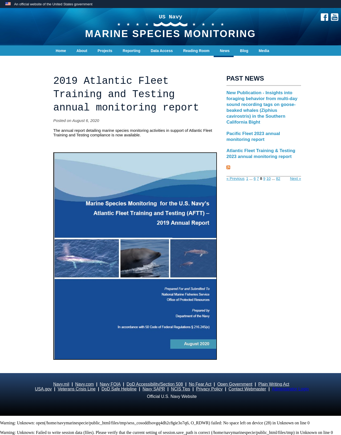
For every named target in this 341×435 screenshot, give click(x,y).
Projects (105, 51)
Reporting (131, 51)
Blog (244, 51)
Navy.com (84, 384)
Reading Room (196, 51)
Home (61, 51)
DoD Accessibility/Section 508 (155, 384)
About (81, 51)
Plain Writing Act (273, 384)
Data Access (162, 51)
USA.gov (43, 389)
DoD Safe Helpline (119, 389)
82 (278, 178)
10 (268, 178)
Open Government (235, 384)
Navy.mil (61, 384)
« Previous (235, 178)
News (225, 51)
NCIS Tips (180, 389)
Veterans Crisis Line (76, 389)
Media (264, 51)
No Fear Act (200, 384)
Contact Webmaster (247, 389)
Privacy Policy (209, 389)
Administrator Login (290, 389)
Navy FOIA (110, 384)
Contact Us (65, 61)
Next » (295, 178)
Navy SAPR (154, 389)
